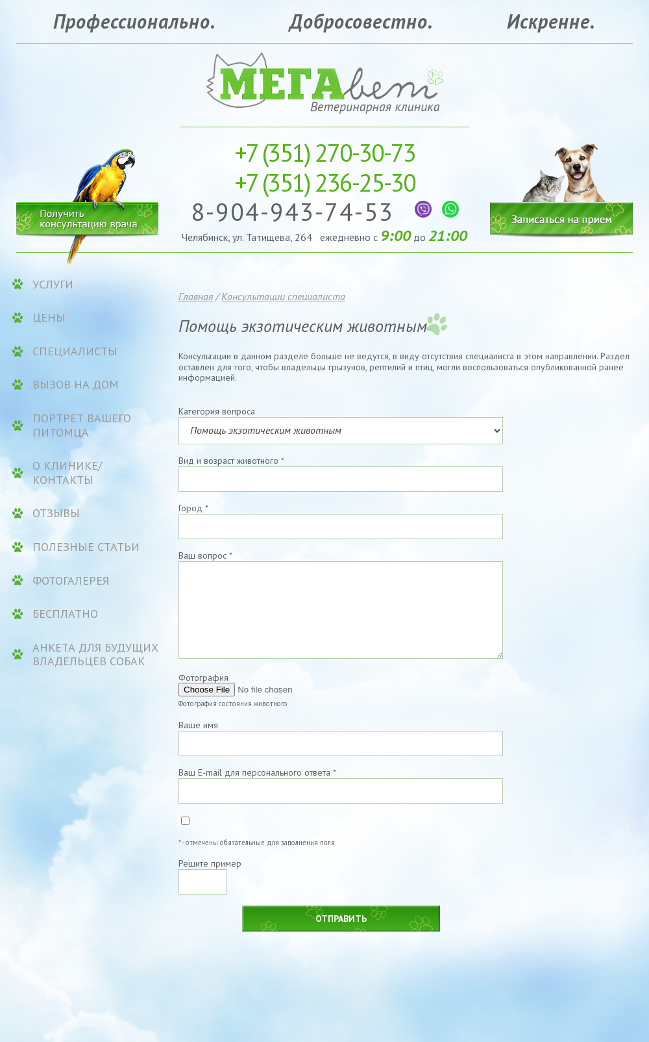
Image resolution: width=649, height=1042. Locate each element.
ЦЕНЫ (49, 318)
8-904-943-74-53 (296, 211)
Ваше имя (198, 725)
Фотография (203, 677)
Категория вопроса (216, 411)
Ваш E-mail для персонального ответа (257, 772)
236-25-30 (324, 182)
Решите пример (209, 863)
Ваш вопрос (205, 555)
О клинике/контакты (67, 473)
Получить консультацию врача (87, 216)
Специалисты (74, 351)
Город (193, 508)
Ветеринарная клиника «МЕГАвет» (324, 81)
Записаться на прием (561, 180)
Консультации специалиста (283, 296)
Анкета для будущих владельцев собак (95, 654)
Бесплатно (65, 614)
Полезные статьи (86, 547)
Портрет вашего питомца (81, 425)
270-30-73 (324, 152)
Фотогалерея (70, 581)
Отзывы (56, 513)
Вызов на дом (75, 384)
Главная (195, 296)
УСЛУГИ (52, 284)
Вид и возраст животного (231, 460)
